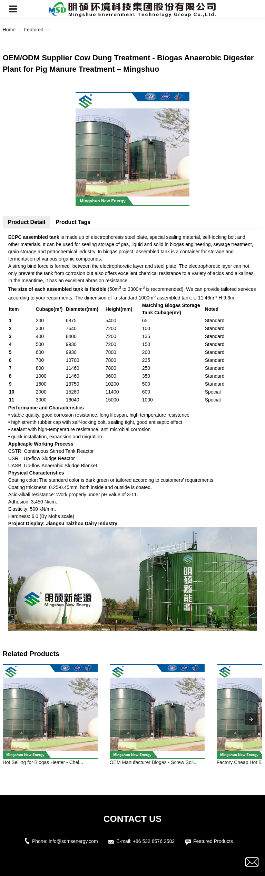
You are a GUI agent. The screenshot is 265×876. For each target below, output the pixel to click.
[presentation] (251, 719)
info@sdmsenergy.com (73, 841)
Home (9, 29)
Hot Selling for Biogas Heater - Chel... (43, 762)
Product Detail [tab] (26, 222)
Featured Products (213, 841)
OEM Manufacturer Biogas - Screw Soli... (154, 762)
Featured (33, 29)
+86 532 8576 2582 (154, 841)
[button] (13, 9)
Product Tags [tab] (73, 222)
